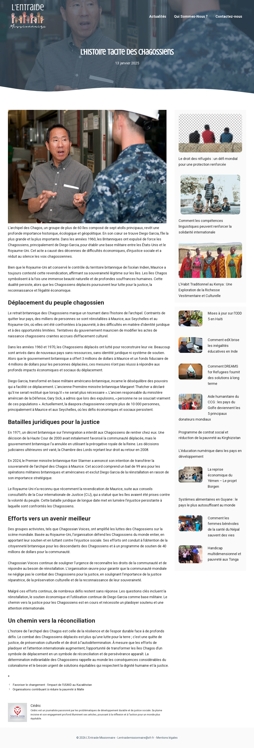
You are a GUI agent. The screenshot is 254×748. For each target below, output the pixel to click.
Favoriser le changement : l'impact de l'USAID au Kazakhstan (52, 685)
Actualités (157, 16)
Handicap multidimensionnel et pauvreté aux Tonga (224, 554)
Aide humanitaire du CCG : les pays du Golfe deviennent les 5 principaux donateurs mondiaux (209, 407)
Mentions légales (167, 737)
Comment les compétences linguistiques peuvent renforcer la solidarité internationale (205, 226)
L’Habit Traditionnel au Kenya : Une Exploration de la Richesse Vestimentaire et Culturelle (205, 290)
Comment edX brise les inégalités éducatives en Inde (223, 345)
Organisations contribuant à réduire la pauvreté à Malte (48, 689)
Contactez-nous (229, 16)
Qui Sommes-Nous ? (191, 16)
